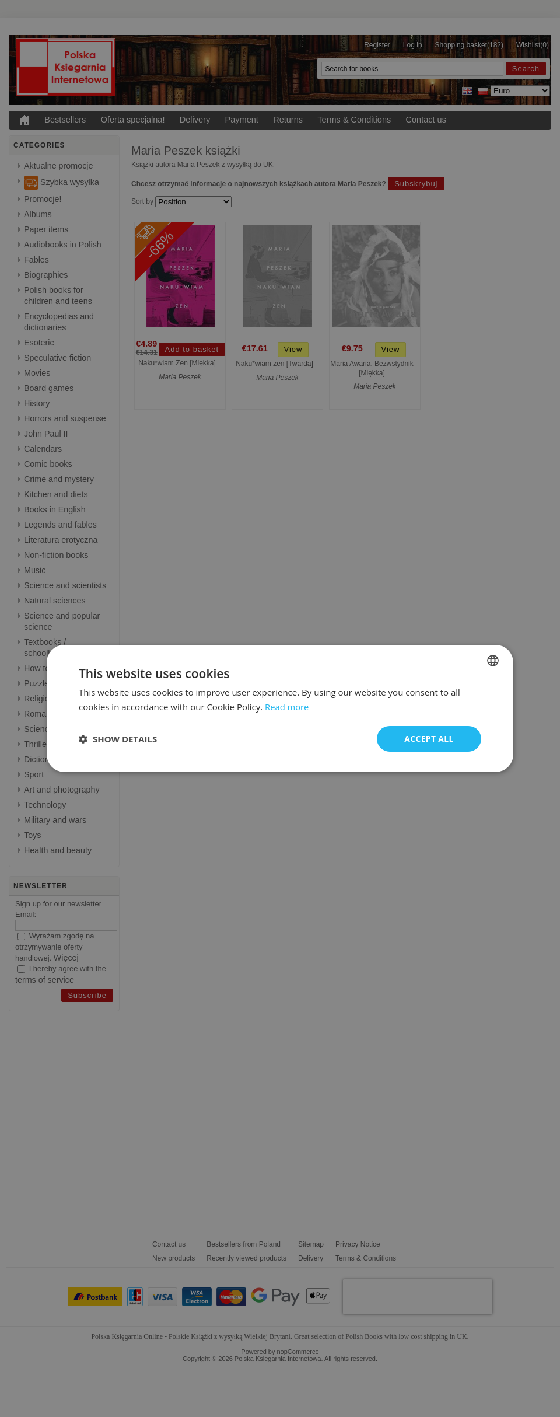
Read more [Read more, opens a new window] (287, 707)
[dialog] (280, 709)
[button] (118, 739)
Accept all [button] (429, 738)
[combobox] (493, 660)
